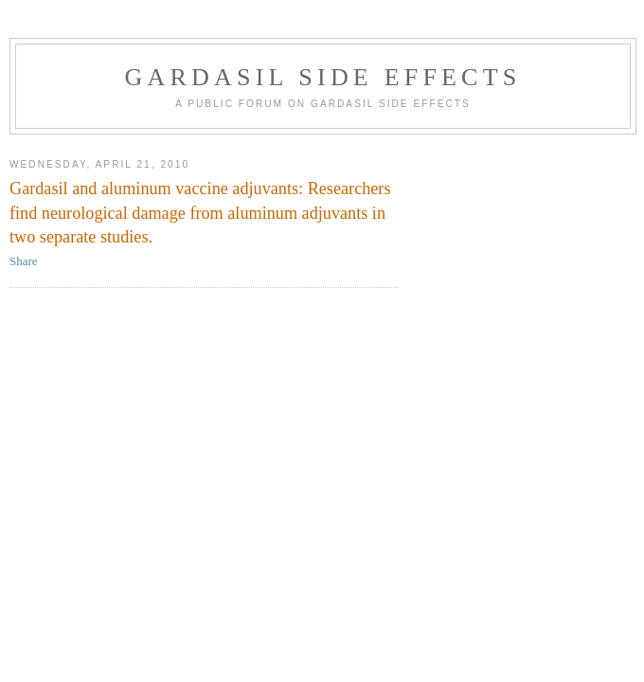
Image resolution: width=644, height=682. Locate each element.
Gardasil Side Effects (323, 77)
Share (23, 261)
